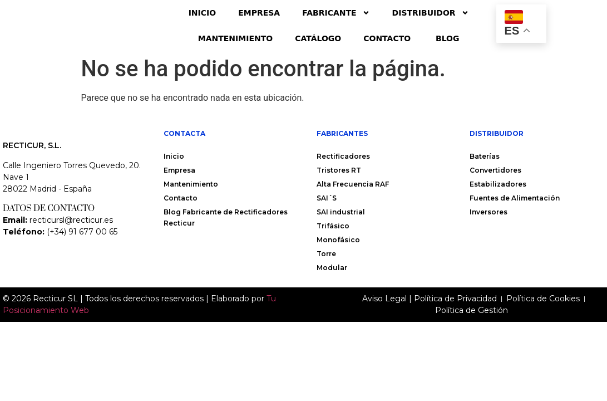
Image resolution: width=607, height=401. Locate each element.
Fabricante (335, 12)
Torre (326, 254)
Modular (332, 267)
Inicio (202, 12)
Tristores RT (339, 170)
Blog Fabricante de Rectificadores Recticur (226, 217)
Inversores (488, 212)
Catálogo (318, 38)
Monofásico (338, 240)
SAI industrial (341, 212)
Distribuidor (430, 12)
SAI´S (327, 198)
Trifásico (333, 226)
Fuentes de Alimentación (515, 198)
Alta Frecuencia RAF (353, 184)
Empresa (259, 12)
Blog (448, 38)
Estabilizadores (498, 184)
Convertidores (495, 170)
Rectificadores (343, 156)
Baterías (485, 156)
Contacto (388, 38)
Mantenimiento (235, 38)
